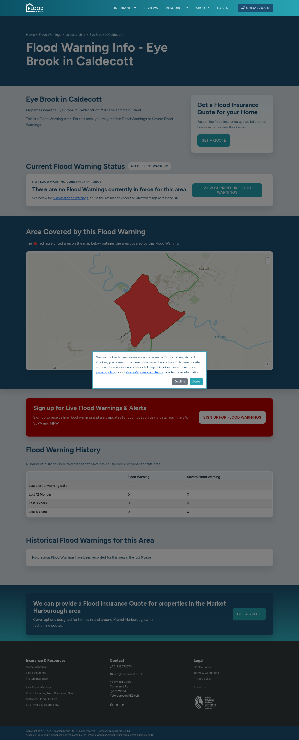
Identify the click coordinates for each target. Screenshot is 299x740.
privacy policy (105, 372)
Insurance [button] (125, 8)
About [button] (202, 8)
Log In (222, 8)
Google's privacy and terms (144, 372)
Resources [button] (177, 8)
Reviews (150, 8)
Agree (196, 381)
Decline (180, 381)
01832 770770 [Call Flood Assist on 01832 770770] (255, 8)
